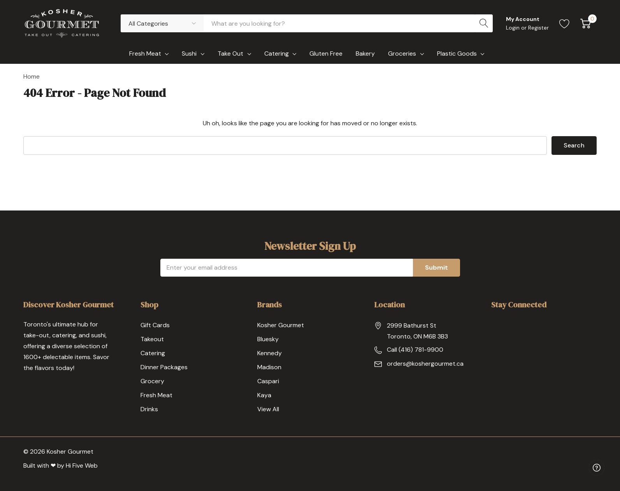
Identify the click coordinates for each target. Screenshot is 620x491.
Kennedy (269, 353)
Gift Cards (155, 325)
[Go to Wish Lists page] (564, 23)
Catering (276, 53)
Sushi (189, 53)
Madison (269, 367)
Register (538, 27)
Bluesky (268, 339)
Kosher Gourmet (280, 325)
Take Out (230, 53)
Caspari (268, 381)
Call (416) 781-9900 (415, 349)
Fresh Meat (145, 53)
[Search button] (484, 23)
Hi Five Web (82, 465)
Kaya (264, 395)
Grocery (152, 381)
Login (513, 27)
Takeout (152, 339)
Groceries (402, 53)
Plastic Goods (457, 53)
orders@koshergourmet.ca (425, 363)
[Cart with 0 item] (585, 23)
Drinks (149, 409)
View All (268, 409)
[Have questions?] (596, 467)
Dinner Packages (164, 367)
